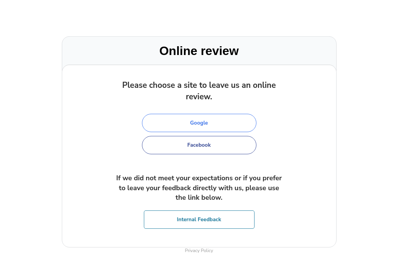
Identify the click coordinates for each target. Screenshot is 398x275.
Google (199, 122)
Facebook (199, 145)
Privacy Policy (199, 250)
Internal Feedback (199, 219)
